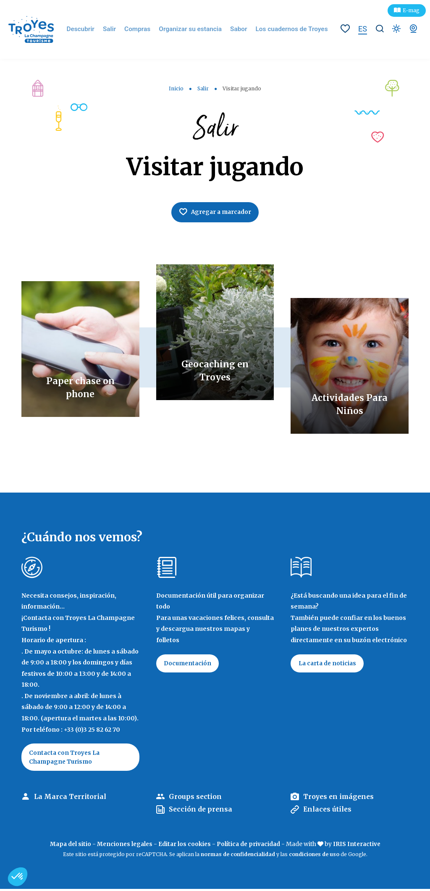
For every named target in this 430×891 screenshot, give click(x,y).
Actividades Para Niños (350, 404)
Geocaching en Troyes (214, 371)
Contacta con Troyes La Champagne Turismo (66, 758)
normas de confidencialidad (238, 856)
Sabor (238, 29)
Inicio (176, 88)
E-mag (411, 10)
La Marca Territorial (70, 798)
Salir (119, 29)
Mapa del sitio (67, 846)
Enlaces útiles (328, 811)
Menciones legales (123, 846)
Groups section (195, 798)
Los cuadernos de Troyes (288, 29)
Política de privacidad (249, 846)
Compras (145, 29)
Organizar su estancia (194, 29)
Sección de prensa (201, 811)
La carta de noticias (329, 664)
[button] (18, 877)
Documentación (189, 664)
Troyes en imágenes (339, 798)
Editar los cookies (184, 846)
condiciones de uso (314, 856)
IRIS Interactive (359, 846)
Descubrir (91, 29)
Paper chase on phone (80, 387)
